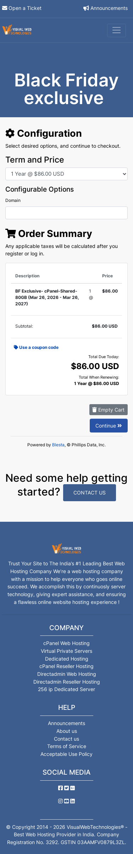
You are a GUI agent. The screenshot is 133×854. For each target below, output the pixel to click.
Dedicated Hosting (66, 659)
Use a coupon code (36, 347)
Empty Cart (108, 410)
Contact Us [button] (89, 493)
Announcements (109, 8)
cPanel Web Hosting (66, 643)
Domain (13, 200)
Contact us (66, 739)
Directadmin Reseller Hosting (66, 682)
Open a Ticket (25, 8)
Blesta (58, 444)
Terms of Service (66, 746)
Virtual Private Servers (66, 651)
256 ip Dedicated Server (66, 689)
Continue (108, 426)
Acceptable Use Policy (66, 754)
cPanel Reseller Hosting (66, 666)
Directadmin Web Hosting (66, 674)
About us (66, 731)
